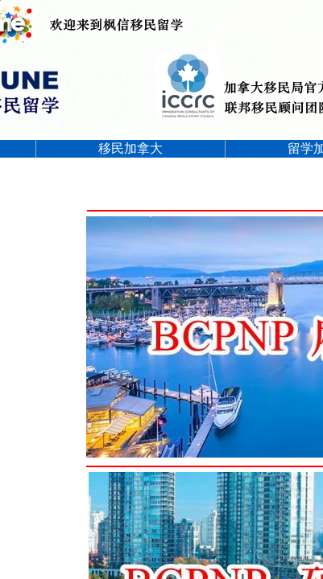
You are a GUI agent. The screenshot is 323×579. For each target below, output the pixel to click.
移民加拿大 (130, 148)
